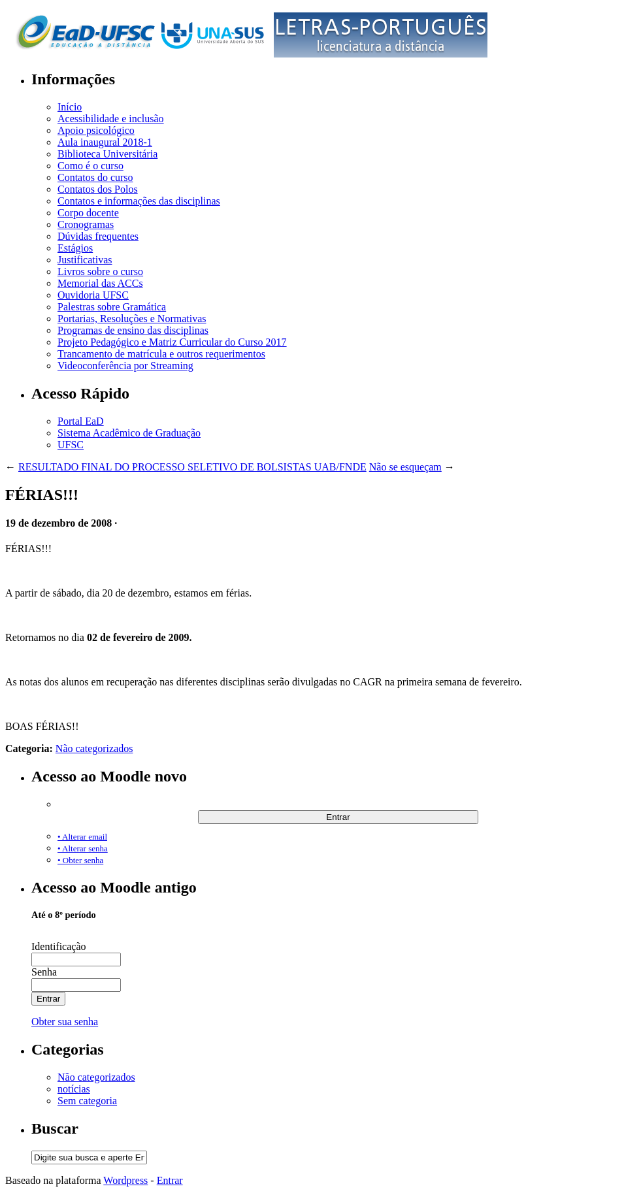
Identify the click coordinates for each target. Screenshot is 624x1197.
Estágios (75, 248)
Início (69, 106)
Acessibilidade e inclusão (110, 118)
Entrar (170, 1180)
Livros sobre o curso (100, 271)
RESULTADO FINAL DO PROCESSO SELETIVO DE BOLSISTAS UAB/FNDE (192, 466)
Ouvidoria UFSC (93, 295)
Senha (44, 971)
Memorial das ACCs (100, 283)
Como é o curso (90, 165)
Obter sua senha (64, 1021)
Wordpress (125, 1180)
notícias (73, 1088)
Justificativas (84, 259)
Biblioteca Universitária (107, 153)
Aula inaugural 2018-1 (104, 142)
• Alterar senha (82, 848)
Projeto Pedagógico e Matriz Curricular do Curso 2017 (172, 342)
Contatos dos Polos (97, 189)
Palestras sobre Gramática (111, 306)
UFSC (70, 444)
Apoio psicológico (96, 130)
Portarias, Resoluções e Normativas (131, 318)
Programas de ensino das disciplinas (132, 330)
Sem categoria (87, 1100)
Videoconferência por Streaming (125, 365)
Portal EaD (80, 421)
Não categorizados (94, 748)
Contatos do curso (95, 177)
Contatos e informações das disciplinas (138, 200)
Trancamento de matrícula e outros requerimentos (161, 353)
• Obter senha (80, 860)
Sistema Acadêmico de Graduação (129, 432)
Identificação (58, 946)
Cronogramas (85, 224)
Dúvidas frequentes (98, 236)
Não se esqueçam (405, 466)
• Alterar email (82, 837)
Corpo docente (88, 212)
